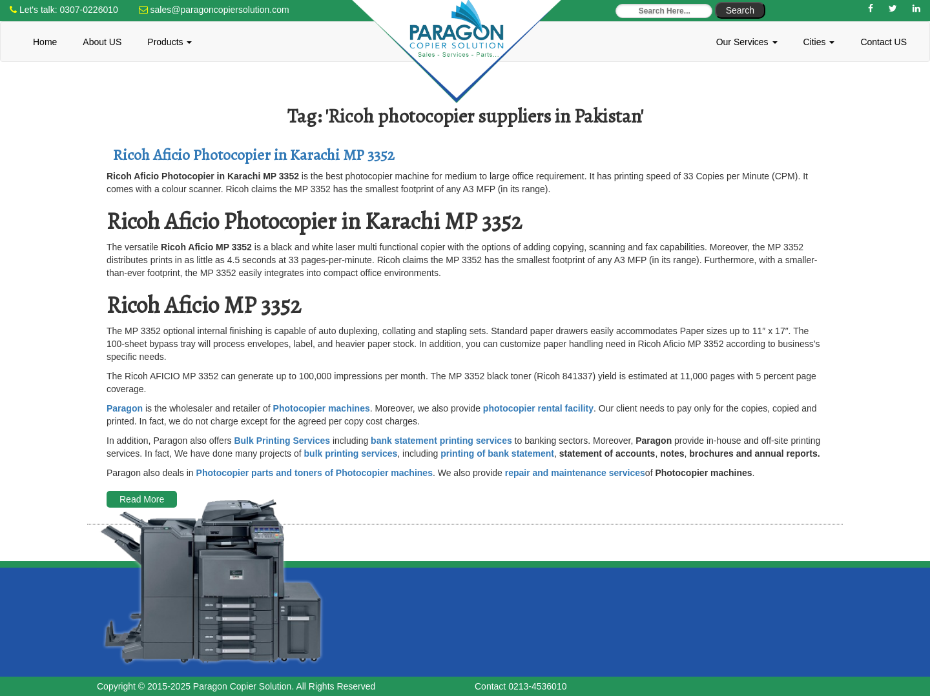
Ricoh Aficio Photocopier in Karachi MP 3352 (254, 154)
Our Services (747, 42)
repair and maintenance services (575, 473)
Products (169, 42)
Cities (819, 42)
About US (102, 42)
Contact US (883, 42)
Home (45, 42)
